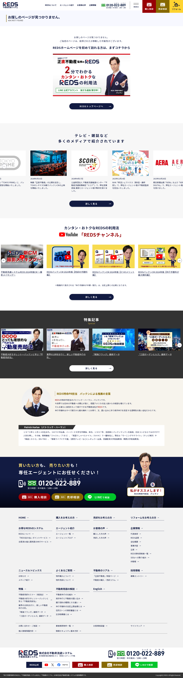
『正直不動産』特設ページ (104, 576)
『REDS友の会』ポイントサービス (33, 537)
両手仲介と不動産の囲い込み (68, 598)
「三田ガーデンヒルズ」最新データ (156, 354)
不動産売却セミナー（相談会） (32, 594)
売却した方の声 (99, 537)
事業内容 (134, 545)
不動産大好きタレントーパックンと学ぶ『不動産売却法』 (23, 356)
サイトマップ (136, 625)
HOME (22, 517)
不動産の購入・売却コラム (104, 580)
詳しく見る (91, 203)
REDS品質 (135, 537)
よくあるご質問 (64, 570)
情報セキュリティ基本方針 (67, 630)
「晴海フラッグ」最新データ (107, 354)
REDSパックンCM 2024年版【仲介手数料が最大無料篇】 (159, 273)
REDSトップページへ (91, 106)
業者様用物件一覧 (63, 625)
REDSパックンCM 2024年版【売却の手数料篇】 (68, 273)
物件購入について (63, 576)
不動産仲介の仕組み (64, 594)
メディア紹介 (24, 580)
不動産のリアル (101, 570)
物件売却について (63, 580)
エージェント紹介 (67, 5)
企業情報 (92, 5)
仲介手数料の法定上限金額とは (69, 606)
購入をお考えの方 (65, 517)
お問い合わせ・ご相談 (28, 625)
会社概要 (134, 541)
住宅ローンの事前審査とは (67, 610)
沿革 (132, 549)
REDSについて (51, 5)
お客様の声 (81, 5)
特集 (21, 589)
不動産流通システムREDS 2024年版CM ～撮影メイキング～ (22, 273)
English (97, 589)
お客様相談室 (98, 625)
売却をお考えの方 (102, 517)
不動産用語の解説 (65, 589)
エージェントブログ (64, 537)
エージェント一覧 (63, 533)
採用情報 (135, 570)
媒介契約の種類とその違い (67, 602)
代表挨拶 (134, 533)
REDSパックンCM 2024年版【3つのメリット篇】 (114, 273)
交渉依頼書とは (62, 614)
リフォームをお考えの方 (143, 517)
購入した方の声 (99, 533)
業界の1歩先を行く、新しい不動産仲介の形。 (67, 356)
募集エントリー (137, 576)
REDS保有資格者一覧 (139, 553)
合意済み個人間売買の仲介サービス (33, 541)
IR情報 (133, 561)
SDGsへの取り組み (138, 557)
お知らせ (22, 576)
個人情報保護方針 (26, 630)
